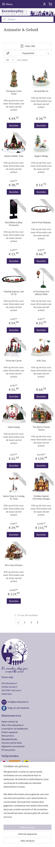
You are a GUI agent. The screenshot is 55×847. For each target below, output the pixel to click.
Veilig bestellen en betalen (14, 786)
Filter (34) (27, 46)
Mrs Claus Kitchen (14, 565)
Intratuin (5, 816)
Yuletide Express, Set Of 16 (14, 293)
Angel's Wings (41, 156)
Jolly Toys (41, 360)
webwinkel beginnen (44, 837)
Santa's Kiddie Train (13, 156)
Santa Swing (14, 427)
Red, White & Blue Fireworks (13, 224)
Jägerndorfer (7, 820)
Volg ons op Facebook (18, 707)
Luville (4, 802)
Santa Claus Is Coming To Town (13, 497)
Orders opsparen (9, 732)
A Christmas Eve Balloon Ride (41, 293)
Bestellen (13, 125)
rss (34, 837)
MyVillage (6, 823)
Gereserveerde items (11, 742)
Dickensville (7, 813)
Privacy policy (8, 749)
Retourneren (7, 735)
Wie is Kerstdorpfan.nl (12, 725)
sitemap (29, 837)
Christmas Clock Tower (14, 92)
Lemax (4, 799)
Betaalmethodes (9, 739)
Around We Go (41, 91)
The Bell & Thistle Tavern (41, 428)
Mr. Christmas (8, 809)
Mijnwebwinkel (32, 842)
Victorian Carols (14, 360)
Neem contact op (9, 721)
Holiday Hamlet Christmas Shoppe (41, 497)
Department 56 (8, 806)
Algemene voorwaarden (13, 746)
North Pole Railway (41, 222)
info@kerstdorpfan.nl (17, 701)
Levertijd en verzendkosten (14, 728)
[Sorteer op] (27, 53)
